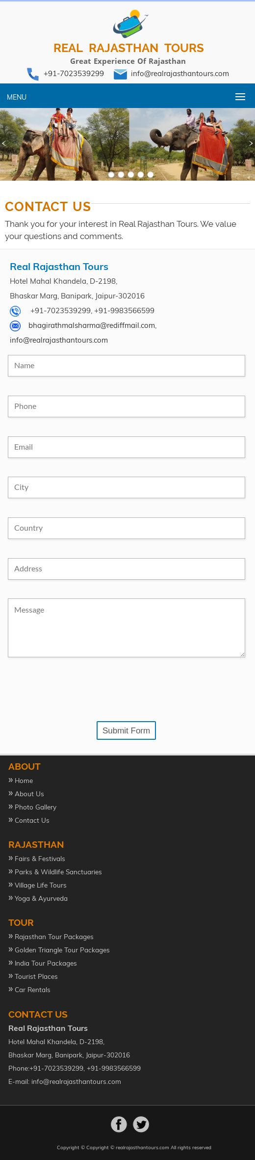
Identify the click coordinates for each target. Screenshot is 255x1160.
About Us (29, 793)
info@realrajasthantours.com (180, 73)
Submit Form (126, 730)
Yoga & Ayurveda (41, 898)
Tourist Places (36, 976)
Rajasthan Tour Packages (54, 936)
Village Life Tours (41, 885)
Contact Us (32, 820)
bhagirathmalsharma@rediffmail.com (91, 325)
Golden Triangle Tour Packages (62, 949)
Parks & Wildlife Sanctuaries (58, 871)
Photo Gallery (35, 807)
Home (24, 780)
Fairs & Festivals (40, 858)
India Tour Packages (46, 963)
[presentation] (82, 690)
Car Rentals (33, 989)
